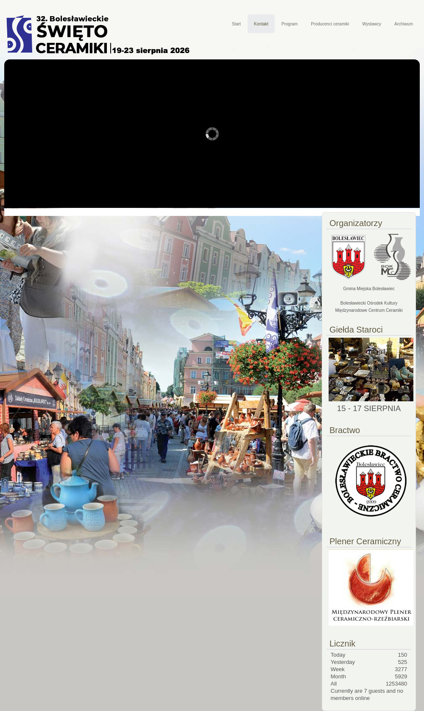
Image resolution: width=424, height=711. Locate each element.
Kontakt (261, 24)
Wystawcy (371, 24)
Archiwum (403, 24)
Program (290, 24)
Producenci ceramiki (330, 24)
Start (236, 24)
